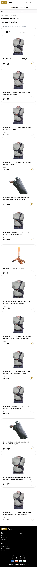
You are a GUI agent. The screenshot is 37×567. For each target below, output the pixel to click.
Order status (4, 546)
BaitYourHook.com (6, 538)
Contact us (4, 550)
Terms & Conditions (24, 536)
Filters (9, 32)
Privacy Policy (23, 538)
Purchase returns (6, 548)
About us (3, 540)
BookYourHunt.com (6, 536)
